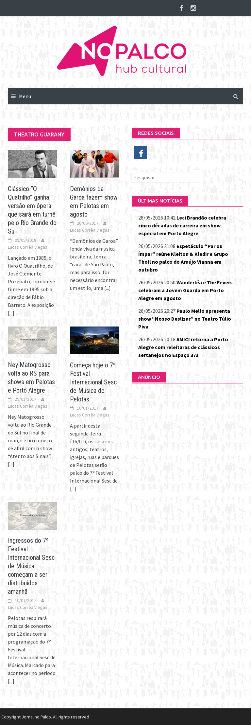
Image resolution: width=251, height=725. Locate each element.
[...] (11, 312)
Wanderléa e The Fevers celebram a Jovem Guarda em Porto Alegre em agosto (185, 290)
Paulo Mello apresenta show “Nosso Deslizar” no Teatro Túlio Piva (184, 319)
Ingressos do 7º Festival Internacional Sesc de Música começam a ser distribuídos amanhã (31, 566)
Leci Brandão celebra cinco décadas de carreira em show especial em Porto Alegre (182, 225)
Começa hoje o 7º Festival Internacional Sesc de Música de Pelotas (93, 382)
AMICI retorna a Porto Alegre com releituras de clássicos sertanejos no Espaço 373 (183, 347)
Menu (25, 96)
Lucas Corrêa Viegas (27, 247)
